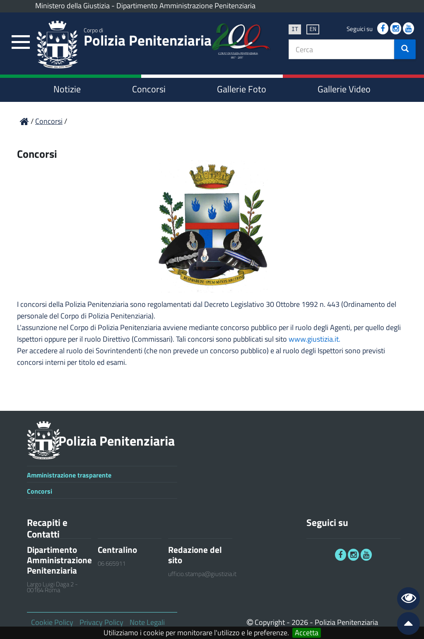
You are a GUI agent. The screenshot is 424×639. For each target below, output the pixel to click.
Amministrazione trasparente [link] (69, 475)
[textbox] (342, 49)
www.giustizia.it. (314, 339)
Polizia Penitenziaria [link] (148, 38)
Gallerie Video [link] (344, 89)
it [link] (295, 29)
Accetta (306, 633)
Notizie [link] (67, 89)
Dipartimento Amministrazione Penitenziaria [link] (185, 5)
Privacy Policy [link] (101, 622)
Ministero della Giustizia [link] (72, 5)
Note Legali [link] (147, 622)
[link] (20, 42)
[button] (405, 49)
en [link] (312, 29)
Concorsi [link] (149, 89)
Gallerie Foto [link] (241, 89)
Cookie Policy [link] (52, 622)
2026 (300, 622)
